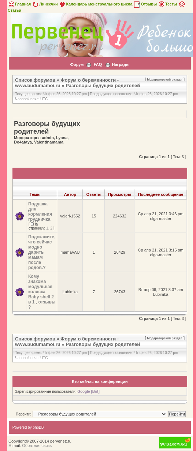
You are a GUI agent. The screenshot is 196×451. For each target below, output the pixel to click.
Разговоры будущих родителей (103, 85)
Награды (120, 64)
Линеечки (45, 4)
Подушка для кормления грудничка (40, 211)
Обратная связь (37, 445)
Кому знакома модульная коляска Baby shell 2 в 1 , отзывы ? (41, 292)
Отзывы (145, 4)
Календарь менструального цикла (95, 4)
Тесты (167, 4)
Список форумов (35, 80)
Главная (19, 4)
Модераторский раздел (164, 79)
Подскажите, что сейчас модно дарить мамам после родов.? (41, 252)
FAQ (98, 64)
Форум (77, 64)
